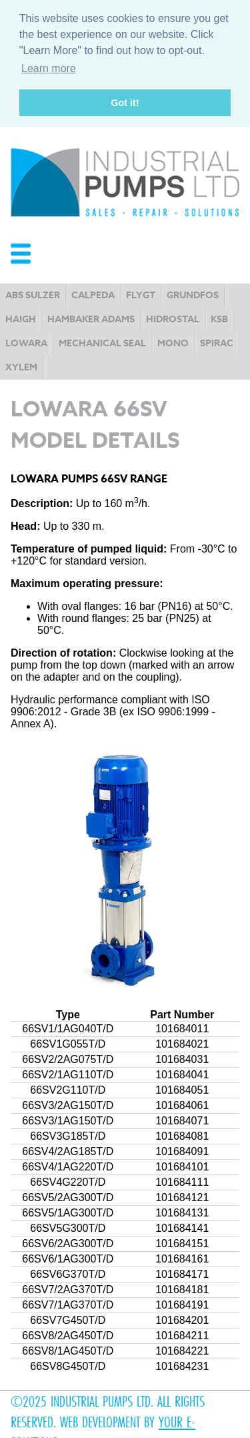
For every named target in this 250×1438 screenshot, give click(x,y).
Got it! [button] (125, 102)
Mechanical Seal (102, 342)
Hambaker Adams (91, 318)
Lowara (26, 342)
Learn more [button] (48, 68)
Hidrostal (172, 318)
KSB (219, 318)
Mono (173, 342)
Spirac (216, 342)
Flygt (140, 294)
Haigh (20, 318)
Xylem (21, 366)
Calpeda (93, 294)
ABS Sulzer (32, 294)
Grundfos (193, 294)
